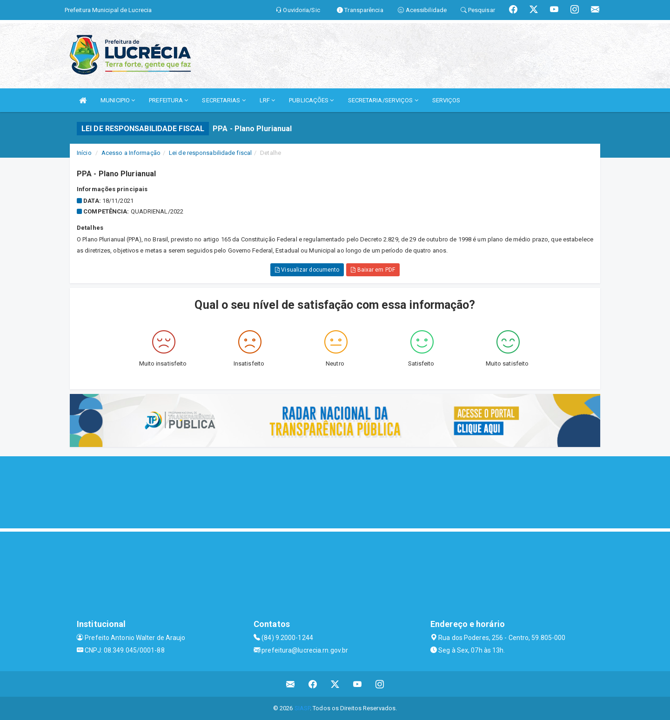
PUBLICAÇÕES (311, 100)
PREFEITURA (168, 100)
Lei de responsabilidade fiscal (210, 152)
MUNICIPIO (117, 100)
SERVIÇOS (446, 100)
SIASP (302, 708)
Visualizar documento (307, 270)
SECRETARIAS (223, 100)
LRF (267, 100)
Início (84, 152)
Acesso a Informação (131, 152)
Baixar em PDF (373, 270)
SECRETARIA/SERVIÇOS (383, 100)
